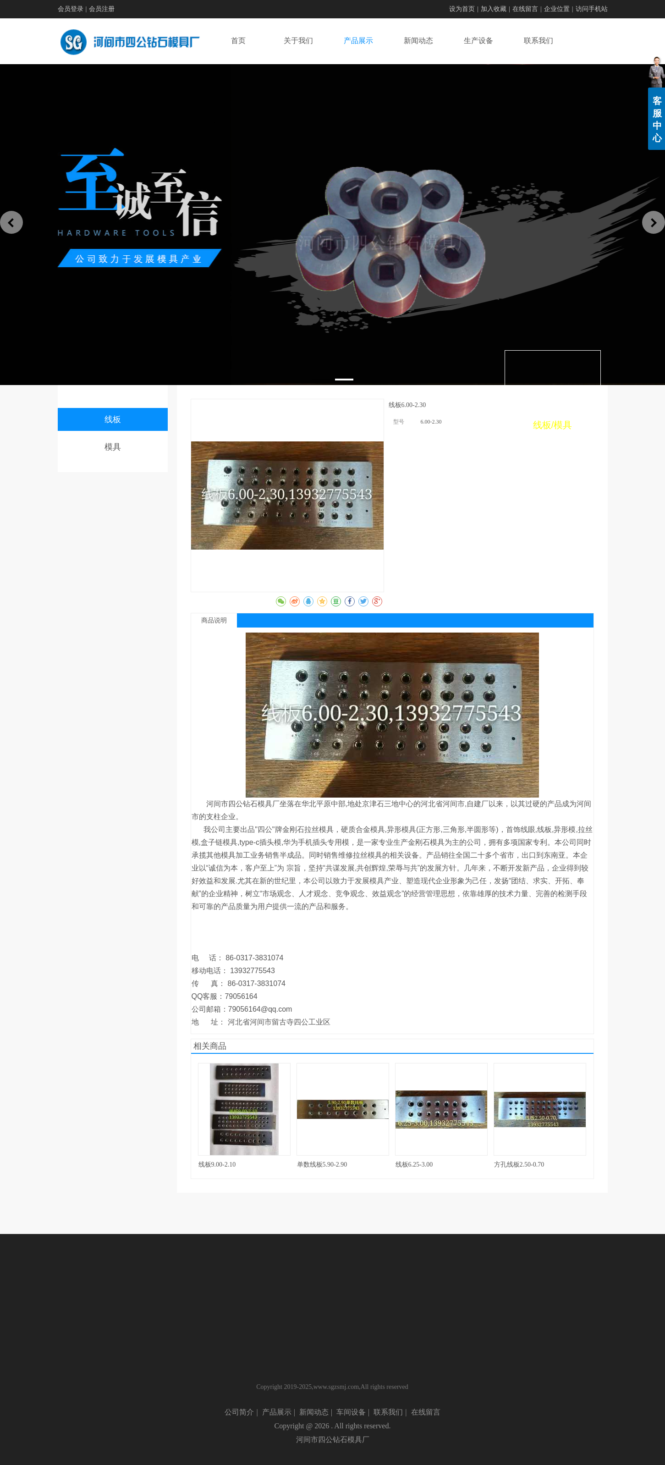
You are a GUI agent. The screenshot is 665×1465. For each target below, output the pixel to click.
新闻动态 (314, 1412)
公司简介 (239, 1412)
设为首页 (462, 9)
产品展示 (276, 1412)
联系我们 (388, 1412)
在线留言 (525, 9)
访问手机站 (592, 9)
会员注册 (102, 9)
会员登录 (70, 9)
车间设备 (351, 1412)
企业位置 (557, 9)
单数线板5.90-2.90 (322, 1164)
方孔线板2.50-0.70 (519, 1164)
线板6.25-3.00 (414, 1164)
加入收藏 (493, 9)
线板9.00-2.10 (217, 1164)
